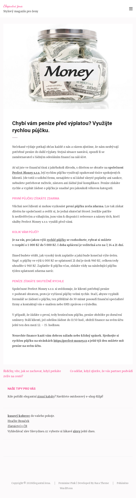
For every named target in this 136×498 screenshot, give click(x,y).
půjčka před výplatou (69, 103)
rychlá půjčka (88, 103)
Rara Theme (101, 483)
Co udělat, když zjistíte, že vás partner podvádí (101, 371)
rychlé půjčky (56, 240)
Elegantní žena (13, 6)
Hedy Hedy (43, 100)
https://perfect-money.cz (70, 340)
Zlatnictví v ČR (17, 426)
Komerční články (62, 100)
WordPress (66, 488)
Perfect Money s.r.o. (27, 103)
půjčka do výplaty (48, 103)
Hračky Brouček (18, 421)
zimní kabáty (46, 396)
